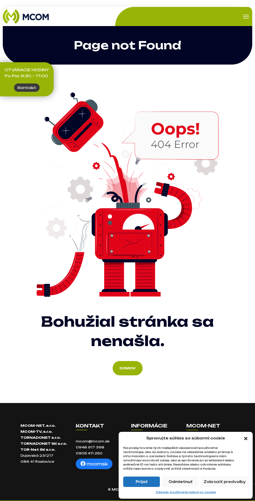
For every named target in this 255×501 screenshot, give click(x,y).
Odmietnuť (181, 482)
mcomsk (94, 463)
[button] (245, 438)
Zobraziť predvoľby (225, 482)
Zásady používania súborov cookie (186, 492)
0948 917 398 (90, 447)
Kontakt (27, 87)
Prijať (142, 482)
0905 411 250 (89, 453)
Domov (128, 368)
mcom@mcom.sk (93, 441)
